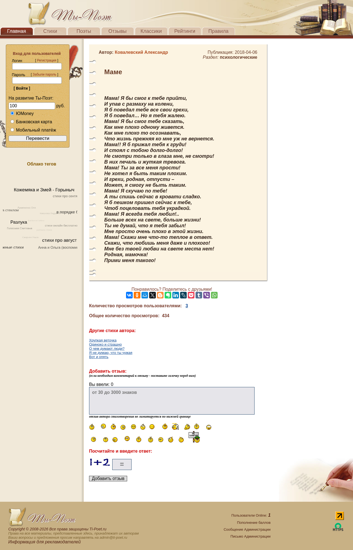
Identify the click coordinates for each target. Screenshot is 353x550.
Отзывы (117, 31)
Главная (16, 31)
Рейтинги (184, 31)
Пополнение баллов (254, 522)
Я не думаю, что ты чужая (110, 353)
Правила (218, 31)
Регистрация (46, 60)
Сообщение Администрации (247, 529)
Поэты (84, 31)
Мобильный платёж (33, 130)
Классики (151, 31)
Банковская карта (31, 121)
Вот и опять (98, 357)
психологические (238, 57)
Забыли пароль (44, 74)
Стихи (50, 31)
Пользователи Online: (251, 515)
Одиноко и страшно (105, 344)
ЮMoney (22, 113)
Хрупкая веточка (102, 340)
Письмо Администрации (251, 536)
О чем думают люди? (107, 348)
